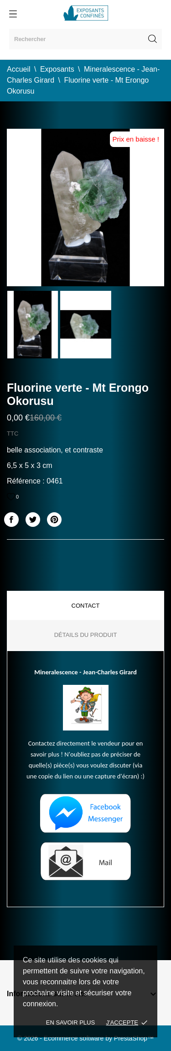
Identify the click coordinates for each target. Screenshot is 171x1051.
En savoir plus (70, 1022)
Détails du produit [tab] (85, 634)
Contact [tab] (86, 605)
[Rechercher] (85, 39)
